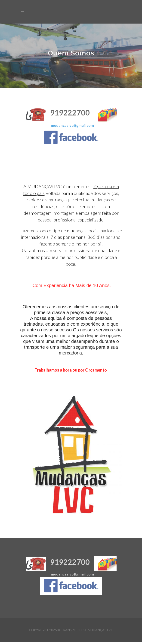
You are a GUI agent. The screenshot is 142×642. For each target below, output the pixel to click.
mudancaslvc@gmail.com (72, 125)
